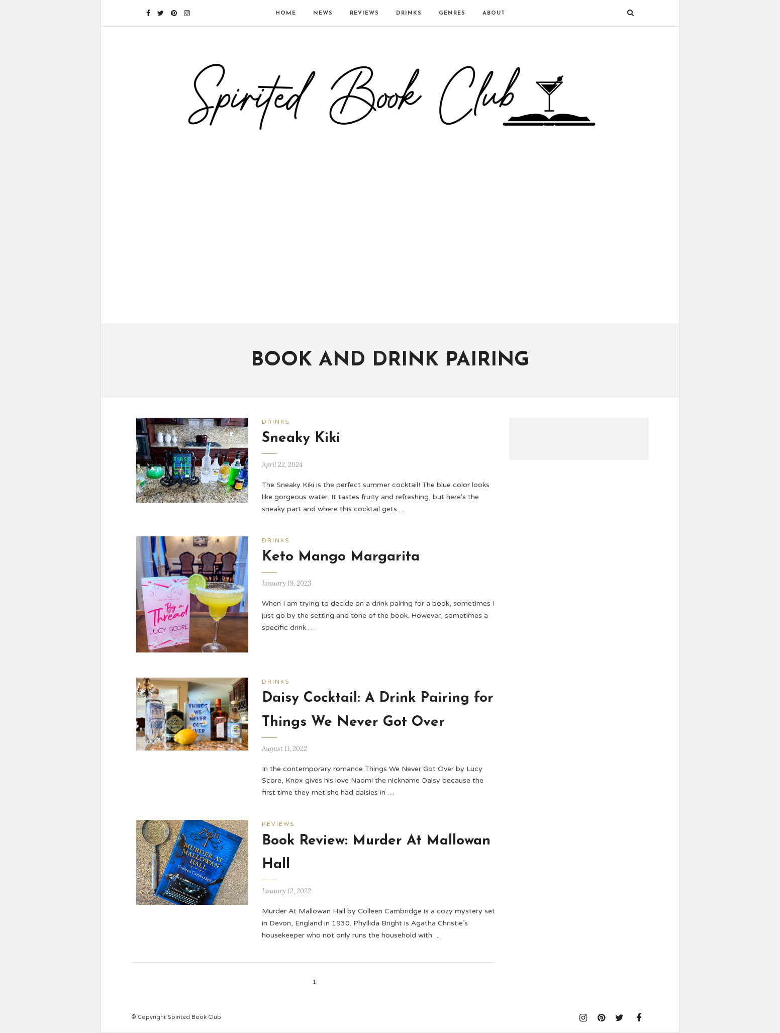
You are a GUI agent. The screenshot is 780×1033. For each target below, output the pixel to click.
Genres (452, 13)
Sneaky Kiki (301, 438)
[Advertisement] (390, 222)
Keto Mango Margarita (341, 557)
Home (285, 13)
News (323, 13)
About (493, 13)
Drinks (409, 13)
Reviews (364, 13)
